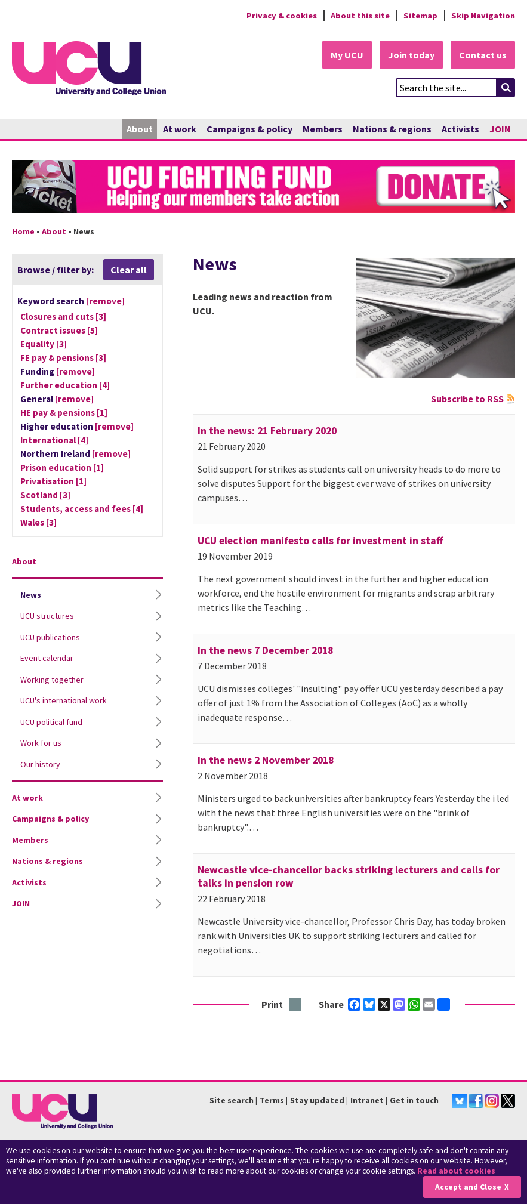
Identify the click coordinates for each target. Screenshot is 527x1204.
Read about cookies (456, 1171)
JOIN (500, 129)
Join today (411, 55)
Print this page (295, 1005)
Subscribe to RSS (467, 399)
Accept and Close (468, 1187)
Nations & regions (392, 129)
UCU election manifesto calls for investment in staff (320, 540)
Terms (272, 1100)
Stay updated (317, 1100)
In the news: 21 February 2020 (267, 430)
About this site (360, 15)
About (140, 129)
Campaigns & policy (249, 129)
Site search (231, 1100)
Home (23, 231)
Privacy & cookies (281, 15)
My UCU (347, 55)
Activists (460, 129)
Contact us (483, 55)
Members (323, 129)
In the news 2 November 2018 (266, 760)
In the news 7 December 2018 (265, 650)
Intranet (367, 1100)
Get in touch (414, 1100)
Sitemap (420, 15)
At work (179, 129)
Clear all (128, 270)
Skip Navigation (483, 15)
